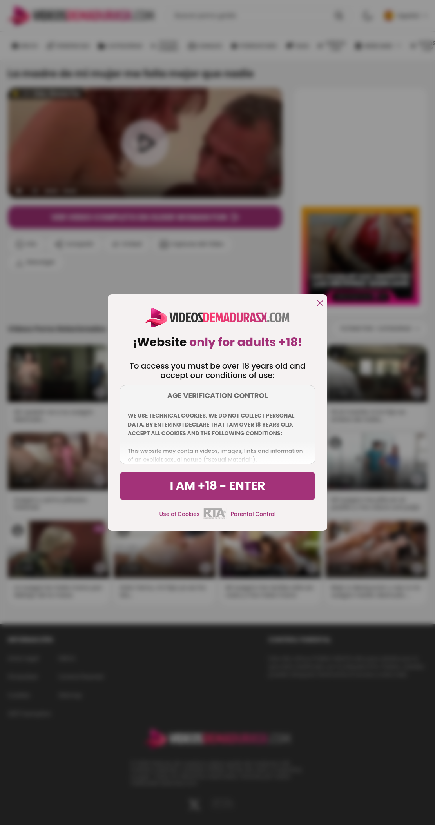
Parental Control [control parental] (253, 514)
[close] (320, 303)
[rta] (215, 518)
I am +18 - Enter (217, 486)
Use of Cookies (180, 514)
